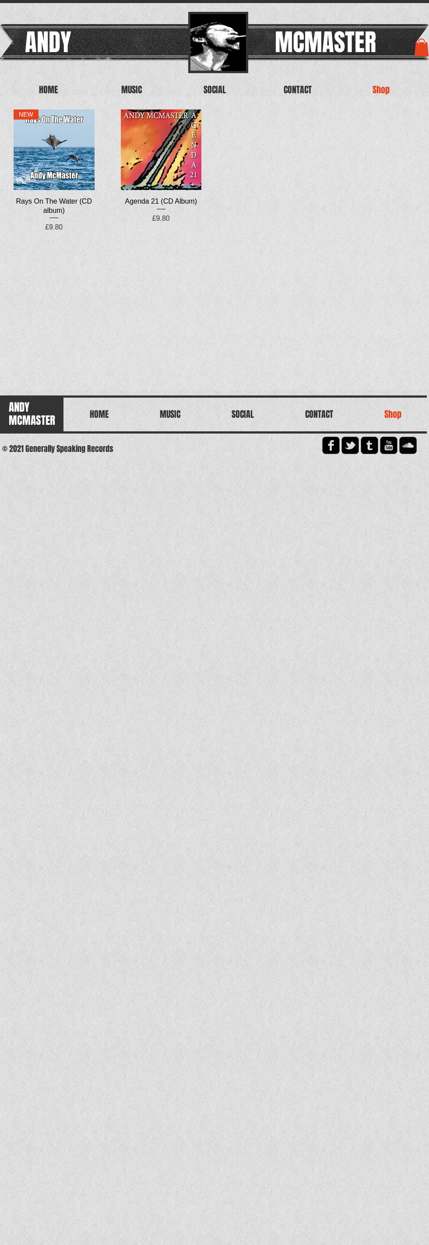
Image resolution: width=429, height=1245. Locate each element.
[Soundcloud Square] (408, 445)
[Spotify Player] (57, 310)
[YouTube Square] (388, 445)
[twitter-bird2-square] (350, 445)
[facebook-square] (331, 445)
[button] (421, 47)
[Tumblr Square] (369, 445)
